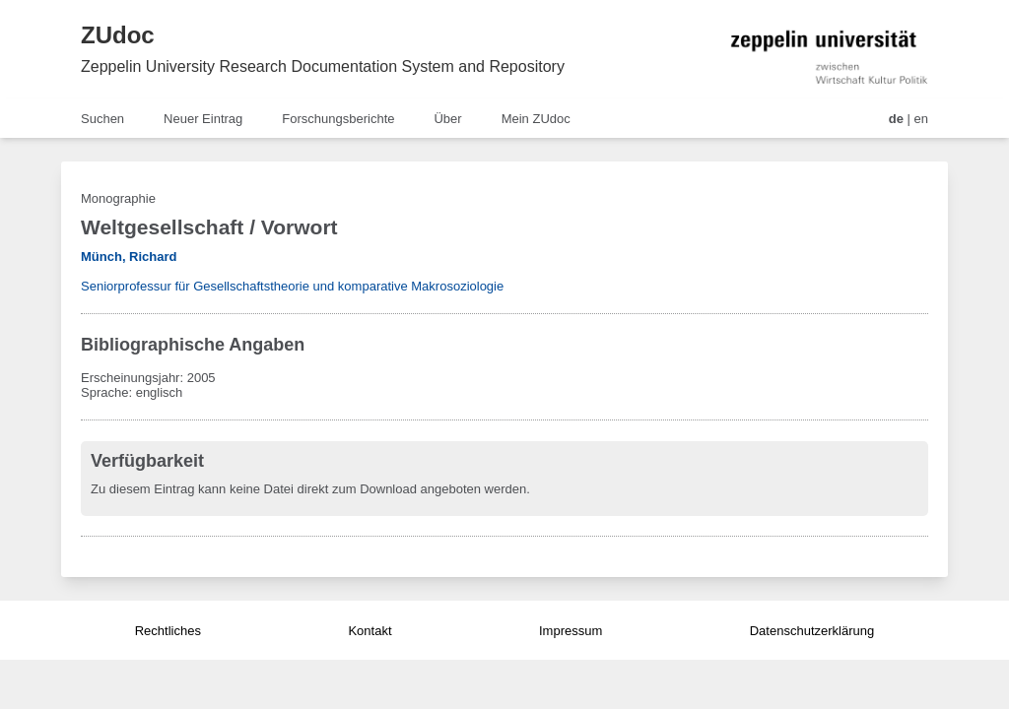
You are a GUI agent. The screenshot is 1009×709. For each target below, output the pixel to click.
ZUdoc (118, 35)
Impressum (570, 630)
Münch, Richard (129, 256)
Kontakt (369, 630)
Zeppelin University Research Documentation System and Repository (323, 66)
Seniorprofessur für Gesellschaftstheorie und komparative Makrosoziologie (292, 286)
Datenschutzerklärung (812, 630)
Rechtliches (168, 630)
